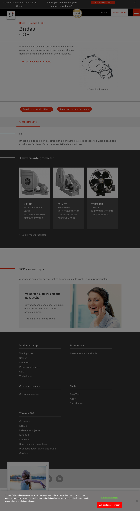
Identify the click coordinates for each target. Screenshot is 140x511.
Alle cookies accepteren (109, 504)
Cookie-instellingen (109, 497)
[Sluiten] (137, 501)
